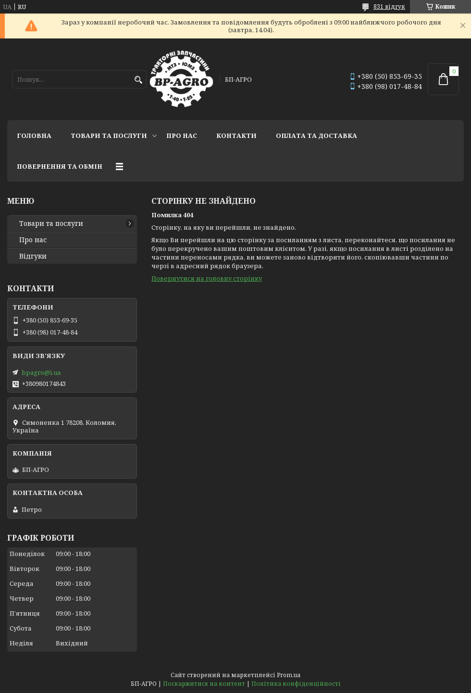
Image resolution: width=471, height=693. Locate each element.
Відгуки (33, 256)
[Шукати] (138, 80)
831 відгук (389, 6)
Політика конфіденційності (296, 684)
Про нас (181, 135)
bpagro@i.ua (41, 372)
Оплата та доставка (316, 135)
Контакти (236, 135)
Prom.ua (288, 675)
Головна (34, 135)
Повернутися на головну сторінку (206, 278)
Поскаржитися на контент (204, 684)
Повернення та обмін (59, 166)
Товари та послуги (109, 135)
